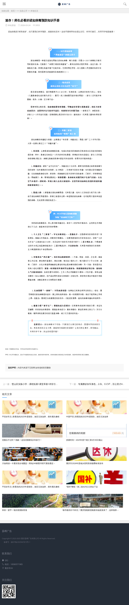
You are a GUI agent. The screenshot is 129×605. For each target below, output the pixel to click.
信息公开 (23, 10)
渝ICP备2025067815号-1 (20, 542)
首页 (13, 10)
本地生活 (34, 10)
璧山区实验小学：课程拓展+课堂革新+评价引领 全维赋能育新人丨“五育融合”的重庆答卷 (54, 384)
